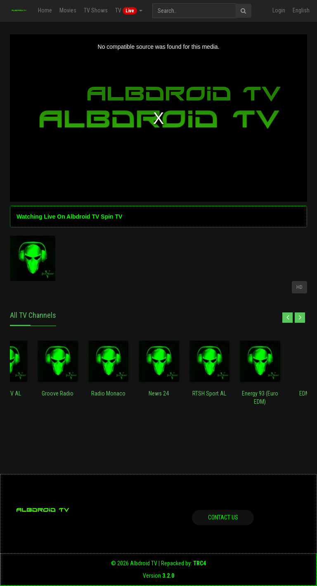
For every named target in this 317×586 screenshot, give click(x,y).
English (301, 10)
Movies (67, 10)
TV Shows (96, 10)
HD (299, 287)
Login (278, 10)
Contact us (223, 517)
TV (128, 10)
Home (45, 10)
